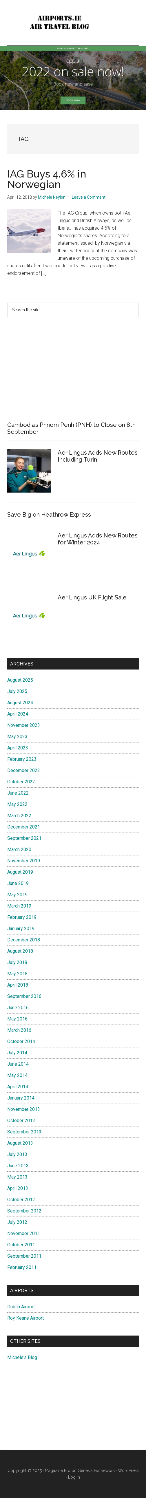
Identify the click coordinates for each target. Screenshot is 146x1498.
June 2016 (18, 1007)
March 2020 (19, 849)
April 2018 (17, 985)
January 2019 (20, 928)
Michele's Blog (22, 1357)
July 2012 (17, 1222)
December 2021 (23, 827)
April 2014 (17, 1086)
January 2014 (20, 1098)
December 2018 (23, 940)
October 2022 (21, 781)
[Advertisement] (73, 369)
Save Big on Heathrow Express (49, 514)
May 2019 (17, 894)
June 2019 (18, 883)
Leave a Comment (88, 197)
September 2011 (24, 1256)
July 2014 (17, 1053)
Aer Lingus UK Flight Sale (92, 597)
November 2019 (23, 861)
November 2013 (23, 1109)
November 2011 (23, 1233)
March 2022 (19, 815)
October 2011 (21, 1245)
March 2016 (19, 1030)
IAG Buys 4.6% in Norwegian (46, 179)
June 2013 (18, 1165)
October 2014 (21, 1041)
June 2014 (18, 1064)
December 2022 (23, 770)
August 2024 (20, 702)
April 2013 (17, 1188)
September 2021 (24, 838)
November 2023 (23, 725)
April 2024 (17, 714)
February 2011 (21, 1267)
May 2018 (17, 973)
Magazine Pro (57, 1470)
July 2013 (17, 1154)
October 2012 (21, 1199)
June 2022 (18, 793)
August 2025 (20, 680)
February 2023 (21, 759)
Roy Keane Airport (25, 1318)
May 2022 (17, 804)
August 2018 (20, 951)
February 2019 (21, 917)
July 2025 (17, 691)
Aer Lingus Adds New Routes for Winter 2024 (98, 539)
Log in (74, 1477)
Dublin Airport (21, 1306)
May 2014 (17, 1075)
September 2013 (24, 1132)
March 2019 (19, 906)
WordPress (128, 1470)
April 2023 (17, 748)
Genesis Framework (96, 1470)
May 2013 (17, 1177)
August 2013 (20, 1143)
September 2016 (24, 996)
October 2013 (21, 1120)
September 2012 (24, 1211)
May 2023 (17, 736)
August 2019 (20, 872)
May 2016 (17, 1019)
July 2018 (17, 962)
